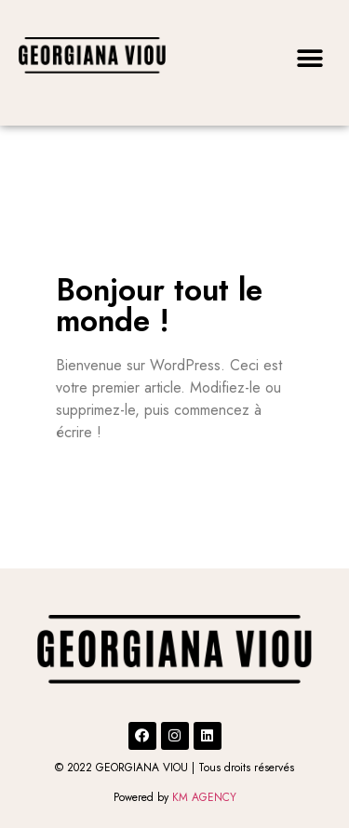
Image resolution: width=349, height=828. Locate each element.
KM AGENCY (204, 797)
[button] (309, 58)
